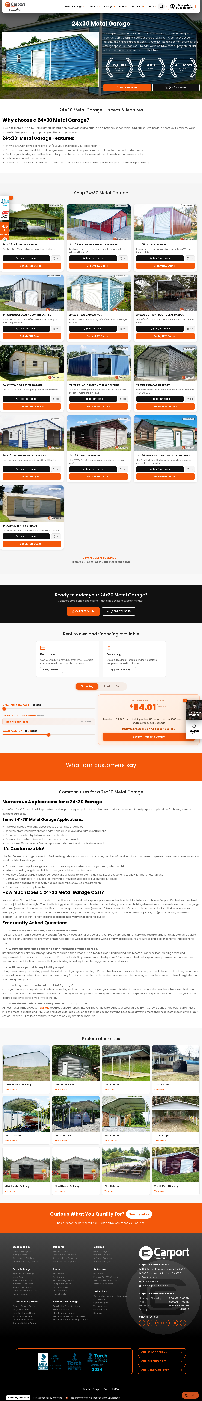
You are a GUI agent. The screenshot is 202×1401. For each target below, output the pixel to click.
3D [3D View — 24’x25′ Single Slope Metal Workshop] (123, 399)
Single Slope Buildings (24, 1258)
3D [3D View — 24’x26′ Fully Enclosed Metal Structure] (190, 469)
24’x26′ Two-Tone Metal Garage (24, 455)
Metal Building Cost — (21, 705)
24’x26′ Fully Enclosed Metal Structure (163, 455)
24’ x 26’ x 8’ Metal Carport (21, 244)
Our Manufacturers (162, 1370)
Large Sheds (59, 1294)
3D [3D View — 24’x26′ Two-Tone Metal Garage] (56, 469)
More (152, 6)
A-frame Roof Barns (23, 1283)
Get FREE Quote (83, 611)
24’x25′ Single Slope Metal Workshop (94, 385)
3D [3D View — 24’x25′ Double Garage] (190, 258)
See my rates (139, 1214)
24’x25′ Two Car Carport (153, 385)
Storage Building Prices (24, 1323)
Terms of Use (100, 1306)
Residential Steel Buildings (66, 1306)
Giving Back (99, 1299)
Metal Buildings (74, 6)
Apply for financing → (121, 669)
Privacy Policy (100, 1309)
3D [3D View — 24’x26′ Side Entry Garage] (56, 536)
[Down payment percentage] (48, 734)
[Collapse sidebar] (185, 700)
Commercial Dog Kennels (26, 1261)
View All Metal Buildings (101, 558)
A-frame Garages (102, 1258)
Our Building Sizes (162, 1361)
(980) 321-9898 (176, 87)
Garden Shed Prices (23, 1319)
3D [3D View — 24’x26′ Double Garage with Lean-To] (56, 328)
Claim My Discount (18, 1397)
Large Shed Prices (22, 1309)
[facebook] (142, 1323)
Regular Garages (102, 1254)
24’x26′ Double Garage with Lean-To (27, 315)
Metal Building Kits (22, 1251)
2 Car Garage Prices (23, 1316)
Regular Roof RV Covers (105, 1277)
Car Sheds (58, 1277)
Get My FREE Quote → (32, 265)
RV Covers (138, 6)
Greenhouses (20, 1294)
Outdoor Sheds (61, 1290)
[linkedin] (150, 1323)
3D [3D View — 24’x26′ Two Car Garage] (123, 328)
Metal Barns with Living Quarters (69, 1316)
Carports (94, 6)
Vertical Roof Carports (64, 1261)
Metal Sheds (59, 1273)
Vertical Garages (102, 1261)
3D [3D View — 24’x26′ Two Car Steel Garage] (56, 399)
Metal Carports (60, 1251)
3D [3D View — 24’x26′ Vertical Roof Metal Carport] (190, 328)
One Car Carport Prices (25, 1312)
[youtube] (175, 1323)
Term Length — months (23, 715)
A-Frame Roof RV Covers (106, 1280)
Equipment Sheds (62, 1283)
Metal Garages (101, 1251)
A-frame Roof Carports (65, 1258)
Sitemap (97, 1312)
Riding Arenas (20, 1254)
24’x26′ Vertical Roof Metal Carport (161, 315)
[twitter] (166, 1323)
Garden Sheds (60, 1287)
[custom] (158, 1323)
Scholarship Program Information (110, 1295)
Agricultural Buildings (23, 1273)
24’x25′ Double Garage (151, 244)
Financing (87, 686)
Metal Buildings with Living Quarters (71, 1319)
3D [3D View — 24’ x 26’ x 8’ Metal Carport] (56, 258)
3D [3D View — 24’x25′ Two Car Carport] (190, 399)
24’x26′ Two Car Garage (85, 315)
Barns (123, 6)
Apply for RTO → (51, 669)
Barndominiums (61, 1309)
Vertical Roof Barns (22, 1287)
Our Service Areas (162, 1352)
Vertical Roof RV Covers (105, 1283)
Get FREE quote (127, 87)
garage (44, 1007)
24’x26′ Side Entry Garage (20, 525)
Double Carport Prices (24, 1306)
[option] (50, 59)
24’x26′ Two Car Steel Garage (22, 385)
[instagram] (183, 1323)
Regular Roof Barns (22, 1280)
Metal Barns (19, 1277)
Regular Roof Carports (64, 1254)
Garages (110, 6)
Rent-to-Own (112, 686)
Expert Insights (100, 1302)
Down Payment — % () (20, 731)
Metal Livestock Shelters (25, 1290)
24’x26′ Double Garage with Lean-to (93, 244)
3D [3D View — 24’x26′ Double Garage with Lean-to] (123, 258)
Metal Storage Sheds (63, 1280)
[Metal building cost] (48, 708)
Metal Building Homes (64, 1312)
